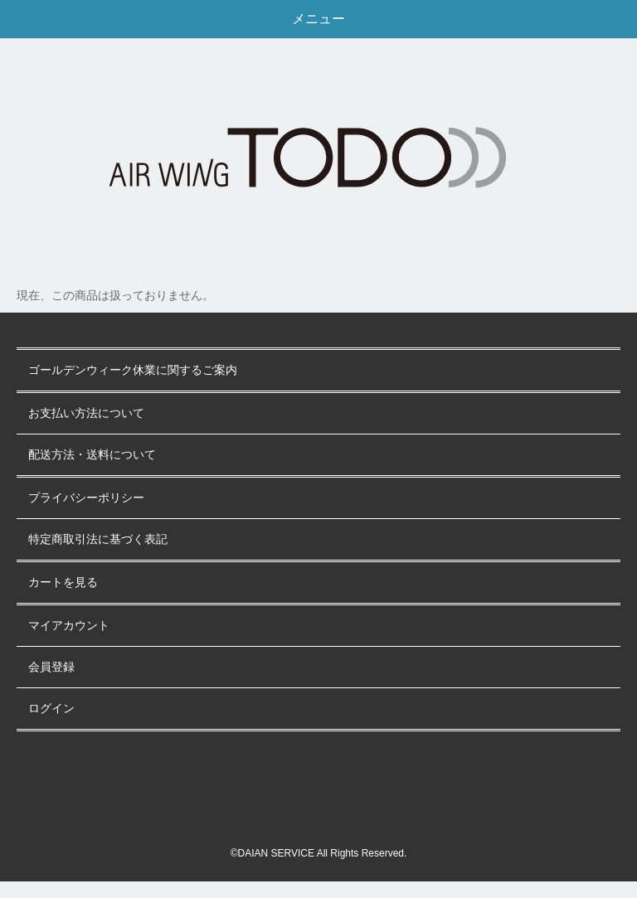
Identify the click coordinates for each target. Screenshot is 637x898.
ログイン (51, 708)
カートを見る (63, 582)
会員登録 (51, 666)
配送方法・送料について (92, 454)
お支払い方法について (86, 413)
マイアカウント (68, 625)
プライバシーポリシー (86, 497)
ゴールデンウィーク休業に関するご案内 (132, 369)
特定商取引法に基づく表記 (98, 539)
